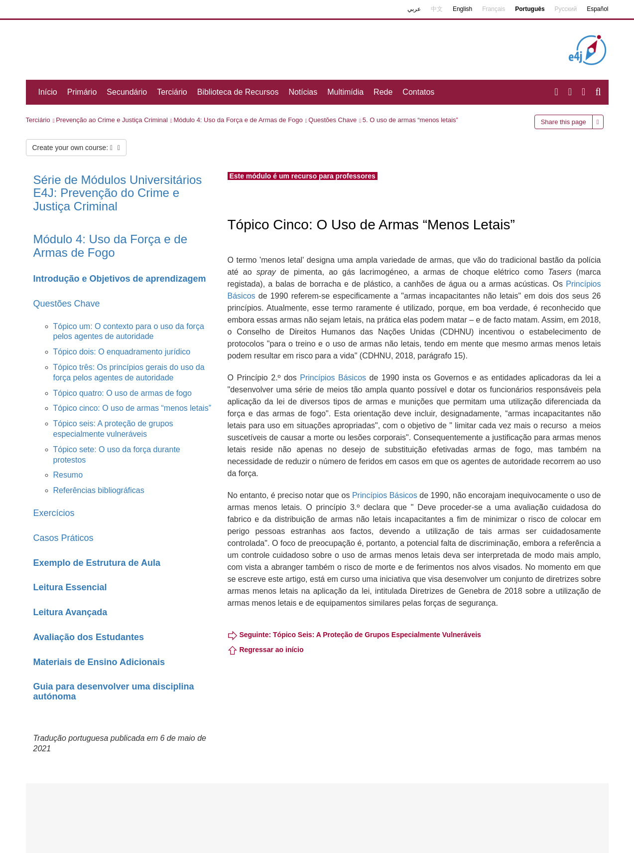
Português (529, 8)
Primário (82, 92)
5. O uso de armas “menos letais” (410, 120)
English (462, 8)
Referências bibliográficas (98, 490)
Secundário (127, 92)
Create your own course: (76, 148)
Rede (383, 92)
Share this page (563, 122)
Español (597, 8)
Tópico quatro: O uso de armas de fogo (122, 393)
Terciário (172, 92)
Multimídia (345, 92)
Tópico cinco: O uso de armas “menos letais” (132, 408)
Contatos (418, 92)
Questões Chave (332, 120)
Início (47, 92)
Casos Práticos (63, 538)
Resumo (68, 475)
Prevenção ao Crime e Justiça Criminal (112, 120)
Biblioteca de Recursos (238, 92)
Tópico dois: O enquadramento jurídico (122, 351)
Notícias (302, 92)
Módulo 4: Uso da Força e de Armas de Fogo (237, 120)
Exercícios (54, 513)
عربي (414, 8)
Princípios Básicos (333, 377)
